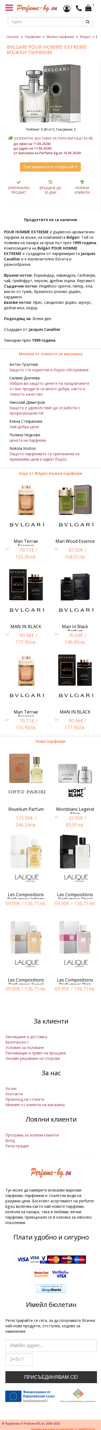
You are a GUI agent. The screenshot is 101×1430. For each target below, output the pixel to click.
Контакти (14, 1093)
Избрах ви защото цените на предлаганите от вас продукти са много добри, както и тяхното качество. (49, 389)
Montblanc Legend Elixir (75, 811)
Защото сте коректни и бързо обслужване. (49, 369)
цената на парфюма (27, 440)
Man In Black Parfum (75, 629)
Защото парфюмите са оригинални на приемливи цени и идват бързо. (44, 456)
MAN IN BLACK (26, 627)
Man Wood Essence (75, 541)
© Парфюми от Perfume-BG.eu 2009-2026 (31, 1423)
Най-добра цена (24, 426)
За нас (11, 1088)
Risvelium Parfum (26, 809)
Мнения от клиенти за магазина (50, 353)
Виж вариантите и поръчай (50, 166)
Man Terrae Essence (26, 543)
